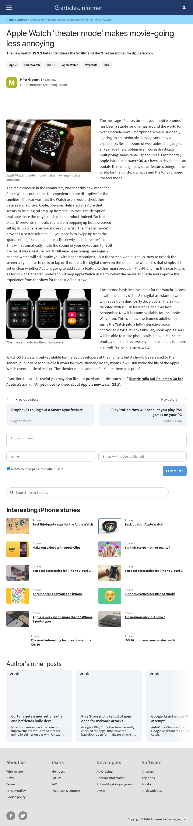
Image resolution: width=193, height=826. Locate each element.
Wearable (91, 65)
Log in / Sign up (184, 7)
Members (58, 771)
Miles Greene (29, 79)
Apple (13, 65)
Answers (148, 771)
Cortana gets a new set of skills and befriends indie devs (36, 718)
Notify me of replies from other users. (37, 469)
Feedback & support (66, 790)
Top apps (148, 778)
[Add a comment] (96, 440)
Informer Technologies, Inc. (169, 819)
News (10, 778)
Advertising (104, 771)
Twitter (22, 815)
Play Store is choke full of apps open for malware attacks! (106, 718)
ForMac (147, 784)
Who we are (14, 771)
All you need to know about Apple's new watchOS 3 (77, 384)
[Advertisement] (96, 102)
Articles (22, 20)
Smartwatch (32, 65)
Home (10, 20)
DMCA (100, 790)
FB (10, 815)
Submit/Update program (114, 784)
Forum (56, 778)
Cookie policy (15, 797)
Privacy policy (16, 790)
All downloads (152, 790)
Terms (10, 784)
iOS (106, 65)
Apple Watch (70, 65)
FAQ (54, 784)
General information (111, 778)
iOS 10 (51, 65)
